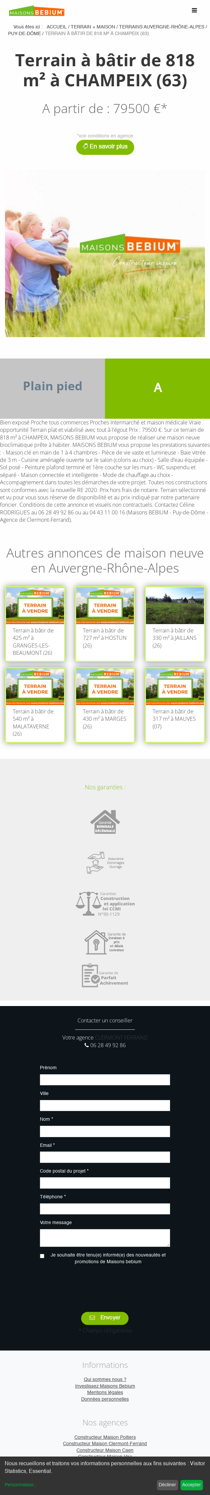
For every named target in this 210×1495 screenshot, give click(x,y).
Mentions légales (105, 1392)
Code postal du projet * (64, 1171)
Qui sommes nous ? (105, 1379)
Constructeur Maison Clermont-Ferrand (105, 1443)
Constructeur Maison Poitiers (105, 1437)
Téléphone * (53, 1197)
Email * (47, 1145)
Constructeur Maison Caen (105, 1450)
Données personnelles (105, 1399)
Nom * (46, 1119)
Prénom (48, 1068)
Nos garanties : (105, 787)
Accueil (57, 27)
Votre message (56, 1222)
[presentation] (105, 1284)
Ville (44, 1093)
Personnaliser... (21, 1485)
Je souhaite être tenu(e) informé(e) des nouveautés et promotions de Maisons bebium (108, 1258)
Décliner (167, 1485)
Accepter (191, 1485)
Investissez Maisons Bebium (105, 1386)
